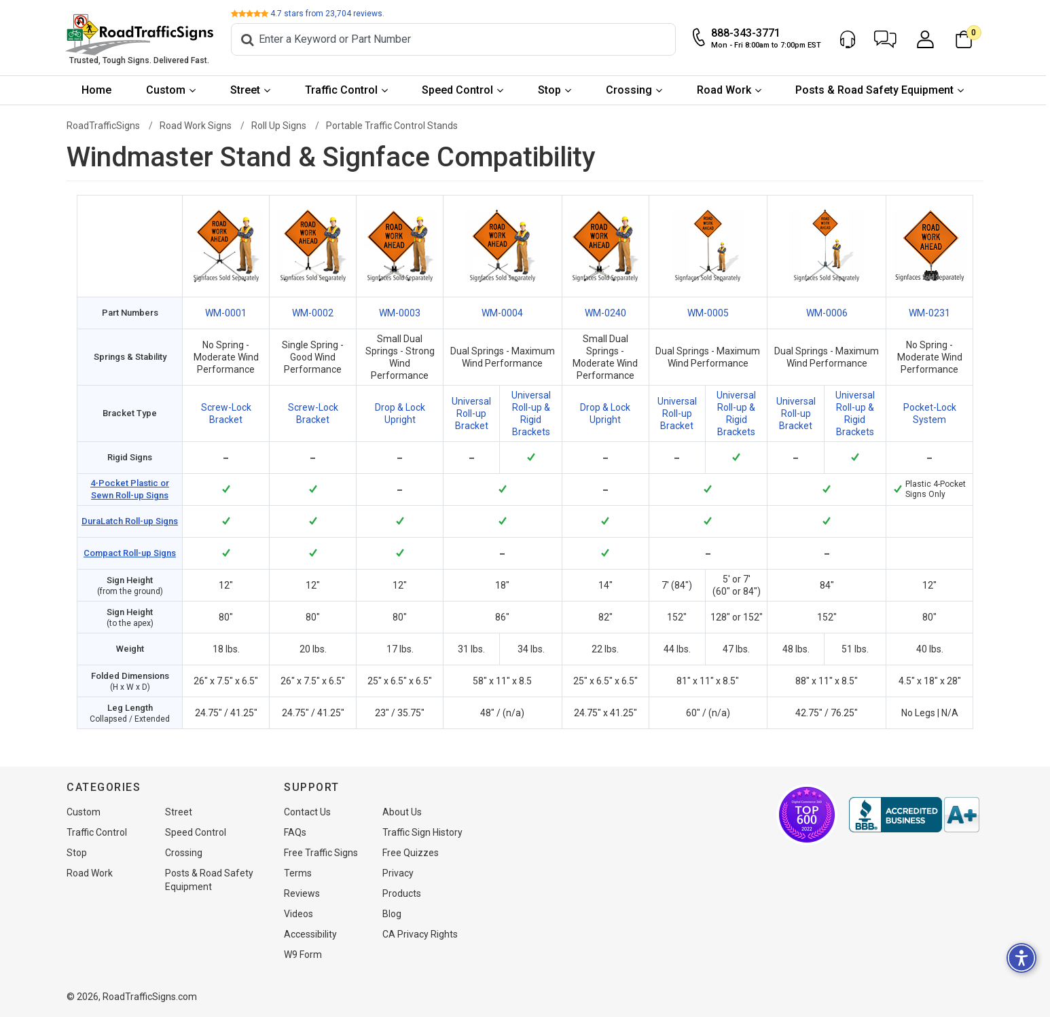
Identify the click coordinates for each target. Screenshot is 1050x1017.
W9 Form (303, 954)
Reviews (302, 893)
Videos (298, 913)
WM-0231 (929, 313)
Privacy (398, 873)
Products (401, 893)
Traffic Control (343, 90)
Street (247, 90)
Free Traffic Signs (321, 852)
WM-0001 (226, 313)
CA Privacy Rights (420, 934)
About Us (402, 812)
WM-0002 (312, 313)
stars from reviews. (329, 13)
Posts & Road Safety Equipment (877, 90)
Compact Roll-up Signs (130, 553)
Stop (551, 90)
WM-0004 (502, 313)
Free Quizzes (410, 852)
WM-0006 (827, 313)
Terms (298, 873)
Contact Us (307, 812)
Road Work (726, 90)
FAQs (295, 832)
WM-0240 (605, 313)
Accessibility (310, 934)
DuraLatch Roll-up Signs (130, 521)
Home (98, 90)
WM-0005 (708, 313)
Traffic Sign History (422, 832)
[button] (887, 39)
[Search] (455, 39)
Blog (391, 913)
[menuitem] (99, 90)
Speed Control (460, 90)
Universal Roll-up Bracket (471, 413)
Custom (167, 90)
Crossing (631, 90)
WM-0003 (399, 313)
